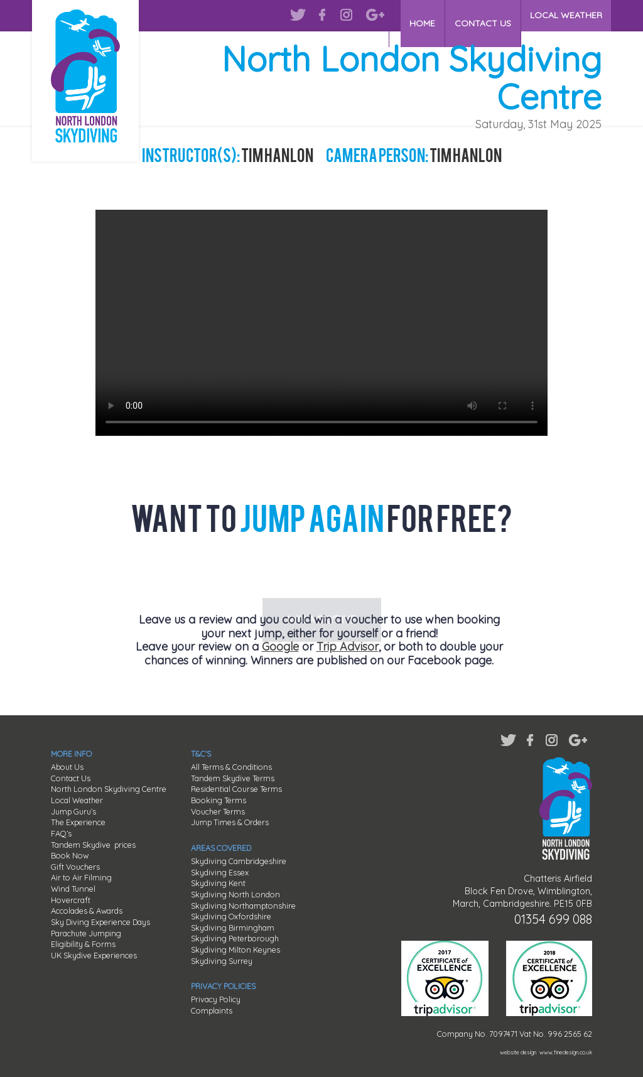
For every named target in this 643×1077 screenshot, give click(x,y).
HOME (424, 15)
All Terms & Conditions (231, 767)
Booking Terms (218, 800)
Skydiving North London (235, 894)
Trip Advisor (347, 646)
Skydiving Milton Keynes (235, 949)
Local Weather (77, 800)
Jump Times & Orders (230, 822)
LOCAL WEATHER (566, 15)
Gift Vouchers (75, 867)
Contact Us (70, 778)
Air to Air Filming (81, 877)
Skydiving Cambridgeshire (238, 861)
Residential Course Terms (236, 789)
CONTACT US (483, 15)
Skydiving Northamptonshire (243, 906)
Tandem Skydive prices (93, 845)
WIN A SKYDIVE (322, 572)
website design (518, 1052)
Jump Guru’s (73, 811)
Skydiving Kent (218, 883)
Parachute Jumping (86, 933)
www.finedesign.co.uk (565, 1052)
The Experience (78, 822)
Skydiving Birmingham (232, 928)
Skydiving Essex (220, 872)
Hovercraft (70, 900)
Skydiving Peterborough (235, 938)
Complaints (211, 1010)
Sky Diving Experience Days (100, 922)
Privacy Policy (215, 999)
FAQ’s (61, 833)
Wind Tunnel (73, 889)
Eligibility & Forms (83, 944)
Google (280, 646)
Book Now (70, 855)
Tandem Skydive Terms (232, 778)
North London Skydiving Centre (108, 789)
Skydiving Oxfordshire (231, 916)
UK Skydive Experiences (94, 955)
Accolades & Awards (86, 911)
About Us (67, 767)
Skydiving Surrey (221, 961)
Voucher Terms (218, 811)
